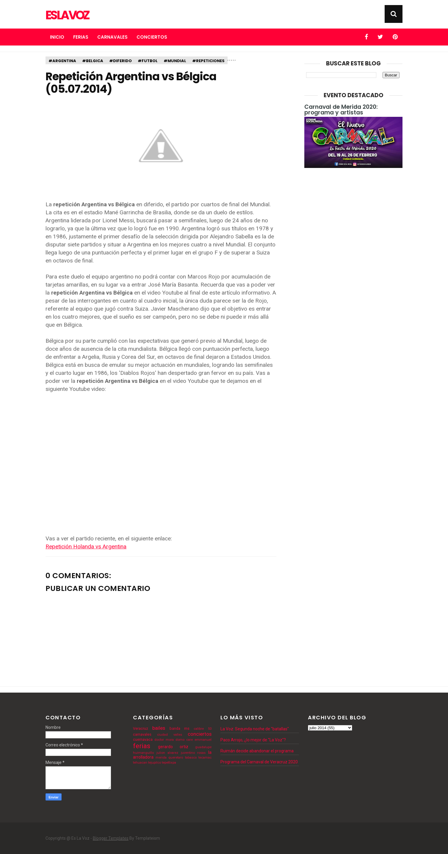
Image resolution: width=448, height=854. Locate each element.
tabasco (191, 757)
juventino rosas (193, 753)
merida (161, 757)
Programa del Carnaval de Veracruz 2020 (259, 761)
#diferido (120, 61)
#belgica (92, 61)
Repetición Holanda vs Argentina (86, 546)
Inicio (57, 37)
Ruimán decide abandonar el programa (257, 750)
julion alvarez (167, 753)
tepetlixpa (169, 763)
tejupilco (154, 763)
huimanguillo (143, 753)
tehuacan (140, 763)
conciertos (200, 734)
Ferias (80, 37)
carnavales (142, 734)
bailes (158, 728)
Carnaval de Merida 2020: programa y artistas (341, 110)
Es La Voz (67, 15)
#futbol (148, 61)
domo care (184, 740)
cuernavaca (143, 739)
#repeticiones (208, 61)
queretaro (175, 757)
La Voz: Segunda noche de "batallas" (254, 728)
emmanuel (203, 740)
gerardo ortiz (173, 746)
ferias (141, 746)
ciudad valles (169, 735)
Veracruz (140, 728)
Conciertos (152, 37)
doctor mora (164, 740)
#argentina (62, 61)
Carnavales (112, 37)
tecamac (205, 757)
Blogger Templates (111, 838)
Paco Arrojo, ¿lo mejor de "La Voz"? (253, 739)
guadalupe (203, 747)
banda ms (180, 728)
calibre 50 (203, 729)
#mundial (175, 61)
